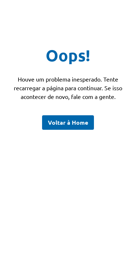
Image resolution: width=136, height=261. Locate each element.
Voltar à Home (68, 122)
